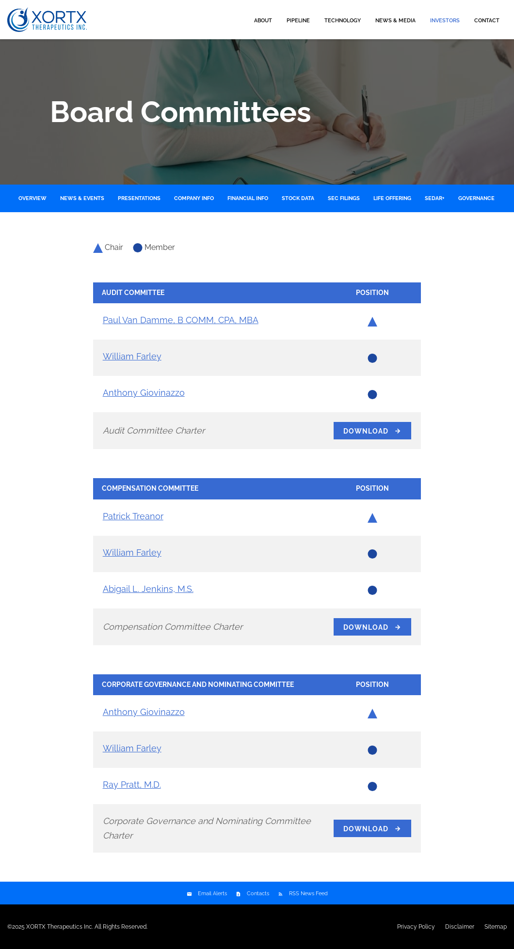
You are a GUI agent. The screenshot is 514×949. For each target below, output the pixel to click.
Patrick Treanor (133, 516)
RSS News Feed (308, 893)
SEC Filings (344, 198)
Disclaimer (459, 927)
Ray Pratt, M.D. (132, 784)
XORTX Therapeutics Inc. (59, 926)
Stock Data (298, 198)
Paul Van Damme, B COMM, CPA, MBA (180, 320)
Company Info (194, 198)
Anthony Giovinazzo (144, 393)
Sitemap (495, 927)
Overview (32, 198)
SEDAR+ (435, 198)
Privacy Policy (416, 927)
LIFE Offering (392, 198)
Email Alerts (212, 893)
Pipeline (298, 20)
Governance (476, 198)
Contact (486, 20)
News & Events (82, 198)
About (263, 20)
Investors (445, 20)
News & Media (395, 20)
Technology (342, 20)
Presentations (139, 198)
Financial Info (247, 198)
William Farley (132, 356)
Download (365, 431)
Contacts (258, 893)
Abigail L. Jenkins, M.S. (148, 589)
